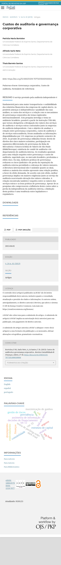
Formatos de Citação (17, 391)
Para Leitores (9, 487)
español (7, 416)
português (8, 420)
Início (5, 17)
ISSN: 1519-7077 (10, 514)
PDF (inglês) (24, 258)
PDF (8, 258)
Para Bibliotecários (11, 495)
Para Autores (9, 491)
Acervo (13, 17)
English (7, 412)
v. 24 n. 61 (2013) (25, 17)
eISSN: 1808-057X (10, 509)
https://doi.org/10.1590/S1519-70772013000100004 (29, 79)
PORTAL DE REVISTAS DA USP (14, 3)
